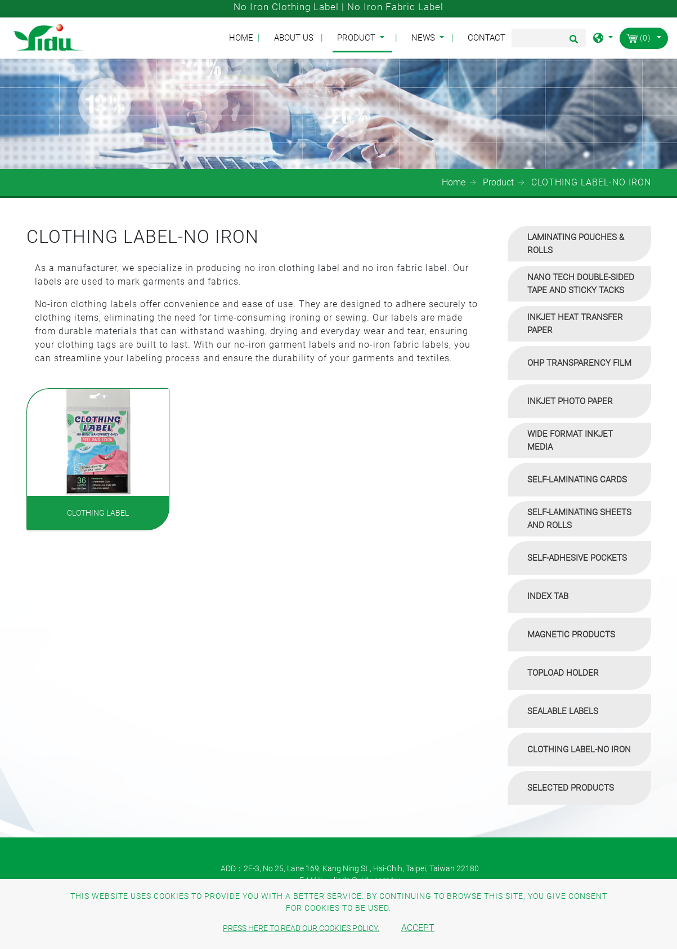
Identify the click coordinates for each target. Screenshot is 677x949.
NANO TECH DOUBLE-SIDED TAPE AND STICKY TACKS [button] (580, 283)
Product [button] (357, 38)
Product (498, 182)
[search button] (572, 42)
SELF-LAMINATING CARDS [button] (577, 480)
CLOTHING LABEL (98, 512)
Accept (417, 928)
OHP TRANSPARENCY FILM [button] (579, 363)
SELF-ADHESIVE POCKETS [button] (577, 558)
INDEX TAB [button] (547, 596)
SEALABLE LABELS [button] (562, 711)
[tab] (579, 243)
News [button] (424, 38)
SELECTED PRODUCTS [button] (570, 788)
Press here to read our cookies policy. (301, 928)
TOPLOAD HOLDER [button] (563, 673)
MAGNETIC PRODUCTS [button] (571, 634)
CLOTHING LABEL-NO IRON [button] (579, 749)
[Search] (548, 38)
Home (243, 37)
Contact (486, 38)
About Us (293, 38)
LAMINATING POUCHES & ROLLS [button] (575, 243)
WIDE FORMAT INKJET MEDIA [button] (570, 440)
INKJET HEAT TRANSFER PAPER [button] (575, 323)
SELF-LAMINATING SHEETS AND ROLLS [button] (579, 518)
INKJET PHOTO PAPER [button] (570, 401)
